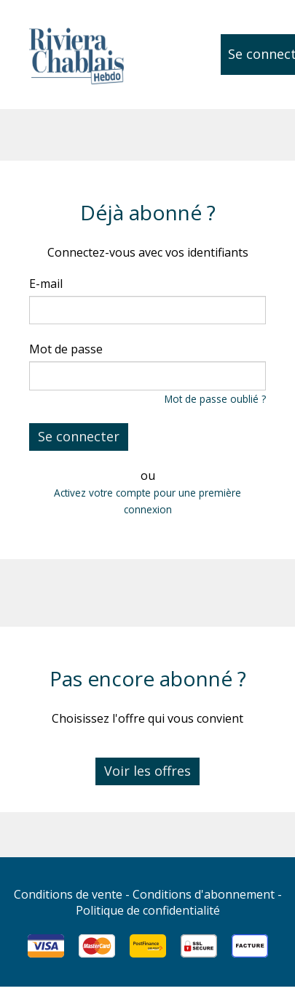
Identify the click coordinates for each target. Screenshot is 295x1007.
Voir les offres (147, 770)
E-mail (46, 284)
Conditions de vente (68, 894)
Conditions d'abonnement (204, 894)
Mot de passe (66, 349)
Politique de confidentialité (148, 910)
